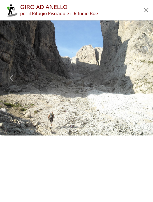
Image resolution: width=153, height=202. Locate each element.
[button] (146, 10)
